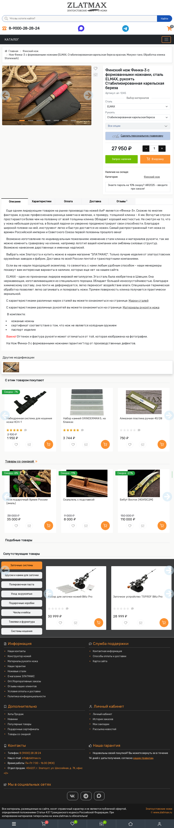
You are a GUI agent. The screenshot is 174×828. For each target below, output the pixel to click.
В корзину (155, 159)
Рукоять (110, 112)
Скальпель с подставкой (78, 499)
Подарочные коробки (21, 603)
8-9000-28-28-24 (21, 28)
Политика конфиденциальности (27, 696)
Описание (15, 201)
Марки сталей (138, 300)
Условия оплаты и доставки (24, 691)
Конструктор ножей (19, 656)
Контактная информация (107, 651)
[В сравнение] (96, 75)
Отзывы (122, 201)
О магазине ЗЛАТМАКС (21, 676)
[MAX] (99, 796)
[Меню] (166, 39)
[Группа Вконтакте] (72, 796)
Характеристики (41, 201)
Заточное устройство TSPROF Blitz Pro (138, 596)
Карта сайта (100, 661)
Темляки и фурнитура (22, 621)
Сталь (108, 101)
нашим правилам (143, 758)
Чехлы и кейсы (21, 612)
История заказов (103, 719)
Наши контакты (17, 651)
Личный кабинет (102, 714)
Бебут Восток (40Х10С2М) (136, 499)
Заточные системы (22, 565)
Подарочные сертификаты (23, 729)
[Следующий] (167, 497)
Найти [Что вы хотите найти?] (164, 18)
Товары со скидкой (19, 734)
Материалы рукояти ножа (141, 307)
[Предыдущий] (7, 497)
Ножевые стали (17, 671)
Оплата (68, 201)
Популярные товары (19, 724)
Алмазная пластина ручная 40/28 (141, 418)
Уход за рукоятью (21, 593)
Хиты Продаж (16, 714)
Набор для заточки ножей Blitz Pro (70, 596)
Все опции (114, 126)
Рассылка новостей (104, 729)
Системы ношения (22, 631)
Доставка (95, 201)
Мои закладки (101, 724)
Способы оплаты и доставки (109, 656)
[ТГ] (86, 796)
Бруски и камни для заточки (22, 575)
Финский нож (152, 176)
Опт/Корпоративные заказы (24, 681)
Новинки (13, 719)
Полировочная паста (21, 584)
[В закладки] (96, 68)
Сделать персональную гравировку (137, 136)
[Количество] (154, 148)
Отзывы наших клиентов (22, 686)
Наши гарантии (17, 666)
